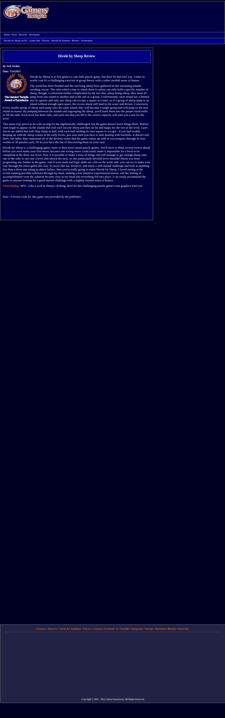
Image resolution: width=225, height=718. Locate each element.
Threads (148, 628)
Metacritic (183, 628)
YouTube (125, 628)
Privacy (87, 628)
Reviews (23, 34)
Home (26, 12)
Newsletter (34, 34)
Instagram (137, 628)
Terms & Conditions (70, 628)
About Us (52, 628)
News (14, 34)
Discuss (45, 40)
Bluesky (172, 628)
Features (41, 628)
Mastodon (160, 628)
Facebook (109, 628)
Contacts (98, 628)
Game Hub (34, 40)
